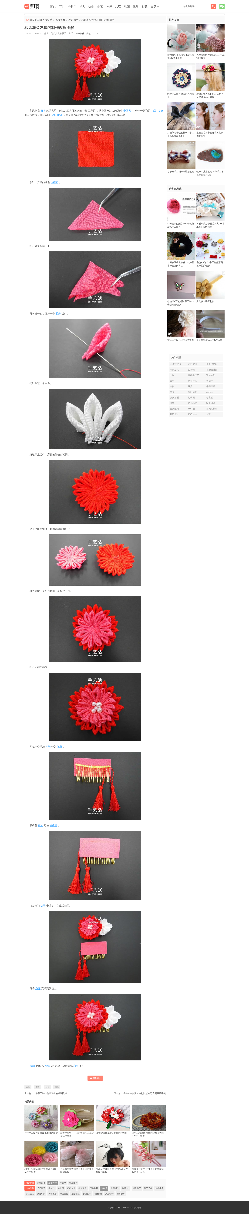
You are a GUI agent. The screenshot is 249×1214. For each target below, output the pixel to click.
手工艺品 (148, 1188)
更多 (153, 6)
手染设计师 (211, 369)
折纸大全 (71, 1188)
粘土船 (209, 397)
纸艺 (100, 6)
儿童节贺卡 (175, 364)
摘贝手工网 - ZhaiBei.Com (121, 1208)
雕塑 (127, 6)
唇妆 (172, 392)
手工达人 (30, 1194)
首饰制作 (41, 1183)
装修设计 (98, 1194)
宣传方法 (210, 375)
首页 (53, 6)
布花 (37, 988)
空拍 (172, 386)
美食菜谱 (52, 1194)
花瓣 (58, 313)
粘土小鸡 (192, 403)
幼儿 (82, 6)
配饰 (59, 115)
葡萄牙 (209, 381)
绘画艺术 (87, 1194)
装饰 (59, 746)
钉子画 (191, 397)
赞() (95, 1078)
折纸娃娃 (192, 414)
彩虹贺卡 (192, 364)
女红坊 (49, 19)
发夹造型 (174, 397)
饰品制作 (60, 19)
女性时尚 (41, 1194)
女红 (118, 6)
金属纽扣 (174, 408)
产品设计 (109, 1194)
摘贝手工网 (35, 19)
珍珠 (48, 746)
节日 (62, 6)
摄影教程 (75, 1194)
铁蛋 (190, 386)
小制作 (72, 6)
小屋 (172, 375)
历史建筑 (192, 381)
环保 (109, 6)
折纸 (91, 6)
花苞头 (209, 392)
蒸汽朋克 (174, 369)
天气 (172, 381)
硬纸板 (53, 825)
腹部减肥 (192, 392)
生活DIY (126, 1188)
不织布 (54, 182)
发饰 (47, 1065)
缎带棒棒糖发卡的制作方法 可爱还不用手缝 (144, 1093)
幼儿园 (61, 1188)
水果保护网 (211, 364)
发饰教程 (73, 19)
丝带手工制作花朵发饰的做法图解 (50, 1093)
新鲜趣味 (121, 1194)
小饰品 (63, 1183)
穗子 (43, 905)
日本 (43, 110)
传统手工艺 (193, 375)
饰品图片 (73, 1183)
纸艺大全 (82, 1188)
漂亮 (32, 1065)
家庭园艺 (64, 1194)
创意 (145, 6)
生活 (136, 6)
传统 (53, 115)
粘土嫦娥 (210, 403)
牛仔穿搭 (210, 386)
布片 (40, 825)
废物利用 (94, 1188)
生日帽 (191, 369)
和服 (75, 1065)
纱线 (172, 403)
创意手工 (137, 1188)
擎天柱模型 (211, 408)
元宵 (208, 414)
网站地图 (137, 1208)
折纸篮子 (174, 414)
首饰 (28, 1087)
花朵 (153, 110)
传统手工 (159, 1188)
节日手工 (41, 1188)
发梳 (160, 110)
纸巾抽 (191, 408)
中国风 (127, 110)
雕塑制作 (115, 1188)
